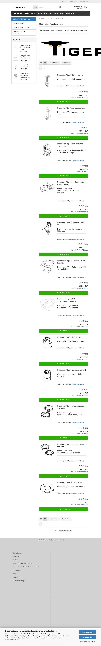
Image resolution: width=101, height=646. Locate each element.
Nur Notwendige (87, 637)
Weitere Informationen (87, 641)
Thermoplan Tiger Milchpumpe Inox (70, 75)
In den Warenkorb (63, 101)
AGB (14, 574)
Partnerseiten (17, 570)
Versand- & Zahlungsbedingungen (23, 563)
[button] (63, 1)
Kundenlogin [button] (72, 1)
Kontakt (15, 560)
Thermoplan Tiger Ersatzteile (24, 13)
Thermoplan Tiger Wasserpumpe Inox (71, 108)
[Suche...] (35, 7)
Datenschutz (17, 577)
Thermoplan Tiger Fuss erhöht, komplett (71, 370)
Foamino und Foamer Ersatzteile (19, 32)
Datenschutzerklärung (11, 639)
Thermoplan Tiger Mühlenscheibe (69, 482)
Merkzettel (84, 1)
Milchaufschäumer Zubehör (64, 13)
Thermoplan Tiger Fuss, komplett (69, 337)
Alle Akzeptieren (87, 632)
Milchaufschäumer (44, 13)
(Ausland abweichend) (77, 86)
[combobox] (53, 63)
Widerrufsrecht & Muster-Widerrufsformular (26, 567)
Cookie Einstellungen (19, 581)
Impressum (16, 556)
